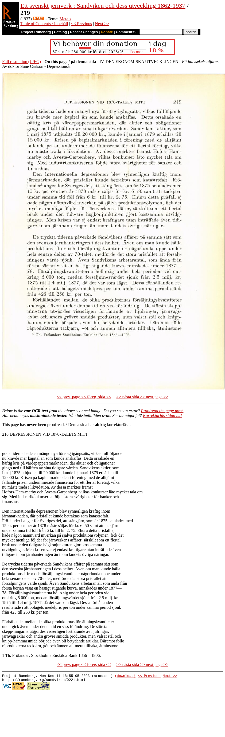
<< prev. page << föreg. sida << (84, 397)
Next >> (102, 23)
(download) (125, 676)
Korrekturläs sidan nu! (162, 415)
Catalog (60, 32)
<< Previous (81, 23)
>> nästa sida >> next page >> (142, 397)
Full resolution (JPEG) (21, 61)
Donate (107, 32)
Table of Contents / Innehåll (44, 23)
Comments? (126, 32)
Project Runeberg (36, 32)
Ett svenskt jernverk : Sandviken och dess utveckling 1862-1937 (102, 5)
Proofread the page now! (162, 410)
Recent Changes (84, 32)
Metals (65, 19)
